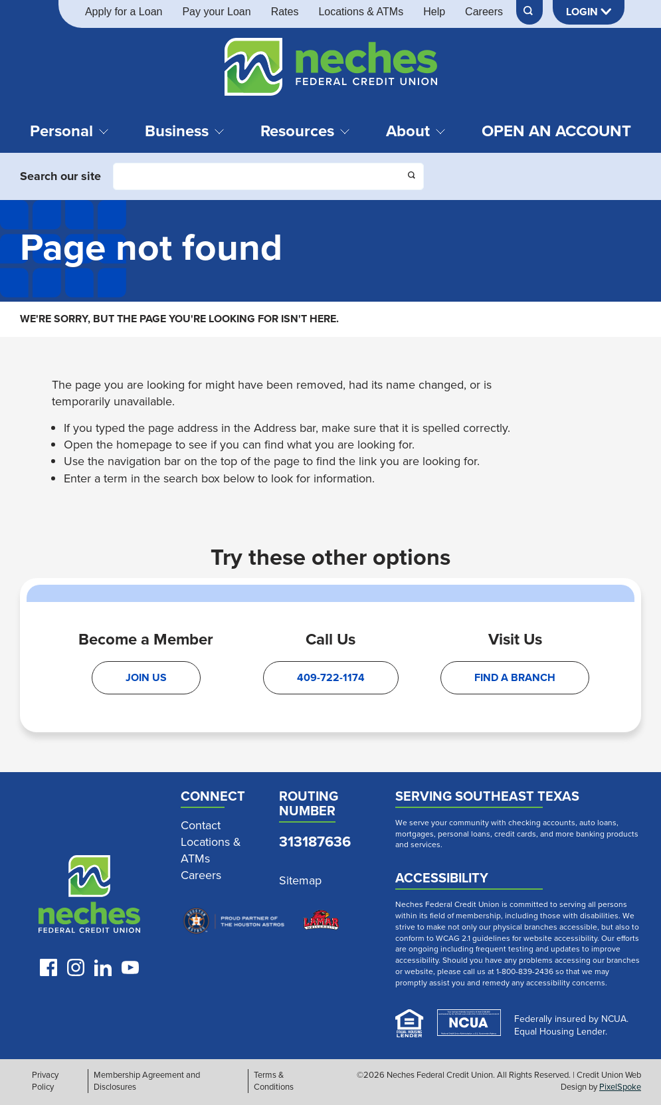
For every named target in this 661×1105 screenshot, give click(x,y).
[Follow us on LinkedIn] (103, 967)
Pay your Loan (216, 11)
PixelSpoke (620, 1086)
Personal (69, 131)
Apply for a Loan (124, 11)
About (416, 131)
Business (185, 131)
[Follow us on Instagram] (75, 967)
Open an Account (556, 131)
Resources (305, 131)
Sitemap (300, 880)
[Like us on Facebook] (48, 967)
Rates (285, 11)
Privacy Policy (45, 1081)
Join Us (146, 677)
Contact (201, 825)
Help (434, 11)
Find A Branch (514, 677)
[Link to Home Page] (330, 69)
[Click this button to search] (412, 176)
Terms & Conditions (274, 1081)
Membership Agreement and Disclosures (147, 1081)
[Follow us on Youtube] (130, 967)
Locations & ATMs (360, 11)
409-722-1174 (331, 677)
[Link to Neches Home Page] (89, 897)
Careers (484, 11)
